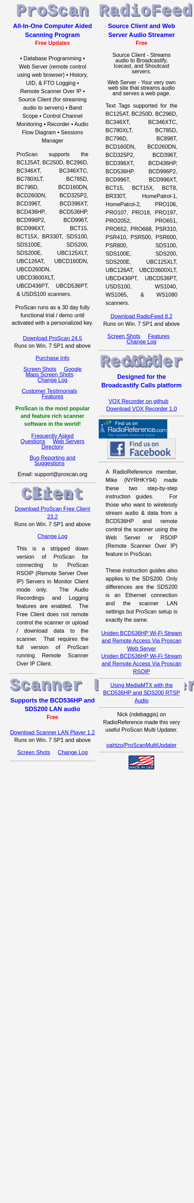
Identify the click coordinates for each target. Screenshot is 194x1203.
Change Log (53, 380)
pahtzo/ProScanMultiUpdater (142, 745)
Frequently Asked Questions (47, 438)
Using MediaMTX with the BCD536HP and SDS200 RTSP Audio (141, 693)
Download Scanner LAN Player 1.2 (52, 732)
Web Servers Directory (62, 444)
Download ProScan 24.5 (52, 338)
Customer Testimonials (49, 391)
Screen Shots (39, 369)
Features (52, 396)
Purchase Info (53, 358)
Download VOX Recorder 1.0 (141, 409)
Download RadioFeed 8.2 (142, 316)
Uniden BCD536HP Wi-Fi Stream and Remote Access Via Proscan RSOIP (141, 663)
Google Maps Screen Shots (53, 371)
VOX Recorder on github (138, 401)
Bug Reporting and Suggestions (52, 460)
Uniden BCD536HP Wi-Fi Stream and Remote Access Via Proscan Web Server (141, 641)
